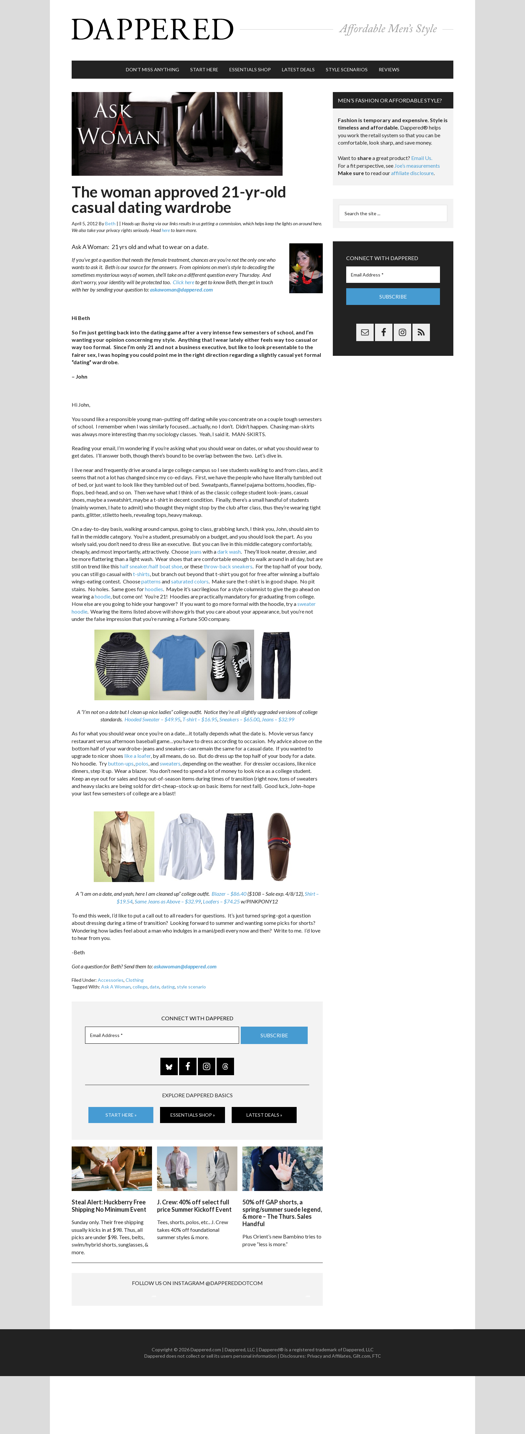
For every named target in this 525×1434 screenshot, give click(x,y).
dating (168, 976)
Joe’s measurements (417, 155)
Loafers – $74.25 (221, 891)
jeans (196, 541)
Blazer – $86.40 (229, 883)
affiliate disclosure (412, 163)
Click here (183, 271)
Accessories (111, 970)
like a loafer (137, 745)
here (166, 220)
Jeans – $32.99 (277, 709)
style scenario (191, 976)
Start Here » (121, 1104)
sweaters (170, 753)
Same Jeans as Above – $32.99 (168, 891)
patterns (151, 571)
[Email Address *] (162, 1024)
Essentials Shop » (192, 1104)
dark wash (229, 541)
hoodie (102, 586)
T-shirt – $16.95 (199, 709)
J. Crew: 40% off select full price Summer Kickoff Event (194, 1192)
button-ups (121, 753)
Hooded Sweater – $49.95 (152, 709)
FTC (376, 1414)
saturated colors (190, 571)
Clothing (135, 970)
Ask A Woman (116, 976)
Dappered (262, 25)
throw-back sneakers (228, 556)
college (140, 976)
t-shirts (141, 563)
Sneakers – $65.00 (239, 709)
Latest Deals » (264, 1104)
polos (142, 753)
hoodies (154, 578)
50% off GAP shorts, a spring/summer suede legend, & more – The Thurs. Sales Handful (282, 1199)
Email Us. (421, 148)
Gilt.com (361, 1414)
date (154, 976)
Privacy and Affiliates (329, 1414)
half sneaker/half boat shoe (151, 556)
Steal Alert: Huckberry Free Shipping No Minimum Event (109, 1192)
